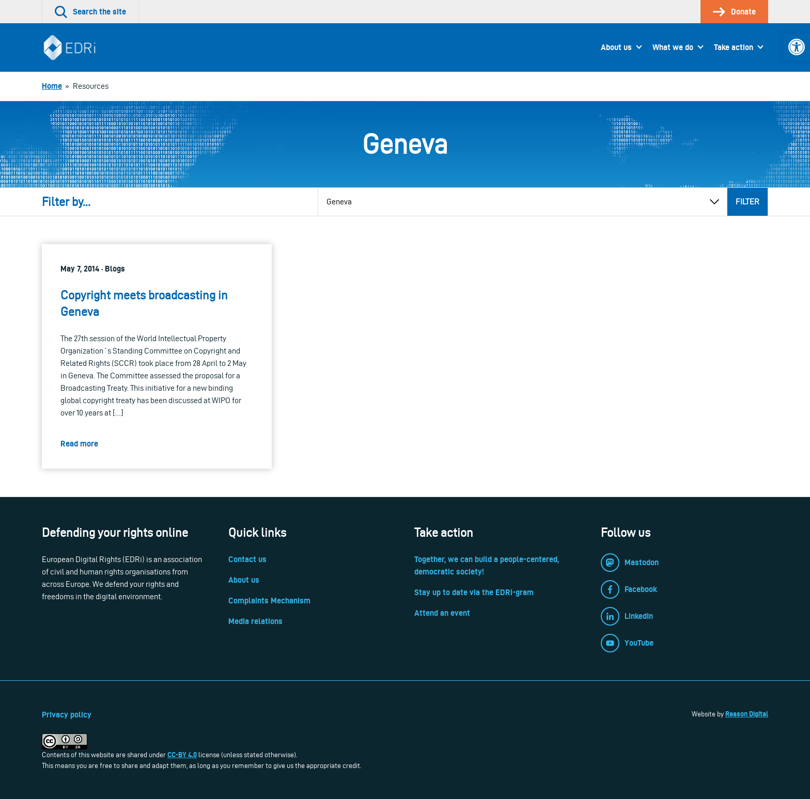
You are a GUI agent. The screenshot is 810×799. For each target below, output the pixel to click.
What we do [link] (672, 47)
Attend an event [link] (442, 613)
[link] (796, 47)
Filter (747, 201)
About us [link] (616, 47)
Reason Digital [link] (746, 714)
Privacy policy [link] (66, 714)
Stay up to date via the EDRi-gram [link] (474, 592)
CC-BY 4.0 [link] (182, 754)
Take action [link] (733, 47)
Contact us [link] (247, 559)
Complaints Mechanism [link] (269, 600)
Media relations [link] (255, 621)
